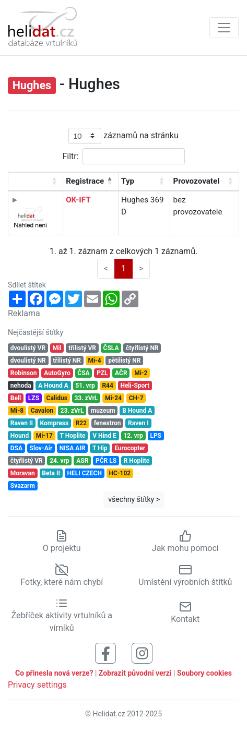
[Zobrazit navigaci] (224, 27)
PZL (102, 373)
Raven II (21, 423)
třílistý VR (82, 348)
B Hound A (137, 410)
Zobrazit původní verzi (135, 673)
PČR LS (106, 460)
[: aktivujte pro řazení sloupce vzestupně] (35, 181)
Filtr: (123, 156)
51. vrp (85, 385)
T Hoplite (73, 435)
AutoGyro (57, 373)
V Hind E (104, 435)
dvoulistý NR (28, 360)
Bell (15, 398)
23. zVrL (72, 410)
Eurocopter (129, 448)
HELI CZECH (84, 473)
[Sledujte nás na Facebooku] (105, 653)
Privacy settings (37, 685)
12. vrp (133, 435)
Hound (19, 435)
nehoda (20, 385)
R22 (81, 423)
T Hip (100, 448)
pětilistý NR (124, 360)
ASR (82, 460)
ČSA (83, 373)
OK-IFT (78, 200)
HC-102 (120, 473)
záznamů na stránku (123, 136)
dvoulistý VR (27, 348)
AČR (121, 373)
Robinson (23, 373)
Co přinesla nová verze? (54, 673)
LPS (155, 435)
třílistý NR (66, 360)
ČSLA (111, 348)
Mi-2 (140, 373)
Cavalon (42, 410)
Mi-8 (16, 410)
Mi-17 (44, 435)
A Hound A (53, 385)
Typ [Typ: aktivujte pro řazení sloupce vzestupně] (127, 181)
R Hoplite (137, 460)
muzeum (103, 410)
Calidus (56, 398)
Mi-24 (113, 398)
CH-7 (136, 398)
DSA (16, 448)
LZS (33, 398)
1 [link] (123, 268)
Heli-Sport (134, 385)
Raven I (138, 423)
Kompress (54, 423)
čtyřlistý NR (142, 348)
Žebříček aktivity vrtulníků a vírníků (61, 615)
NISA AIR (73, 448)
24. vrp (59, 460)
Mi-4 (94, 360)
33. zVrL (86, 398)
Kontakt (185, 612)
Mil (57, 348)
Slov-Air (41, 448)
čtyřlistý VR (26, 460)
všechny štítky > (134, 499)
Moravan (22, 473)
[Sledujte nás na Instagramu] (142, 653)
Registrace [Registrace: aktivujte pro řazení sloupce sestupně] (85, 181)
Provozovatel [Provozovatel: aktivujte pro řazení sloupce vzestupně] (196, 181)
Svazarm (22, 485)
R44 (107, 385)
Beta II (51, 473)
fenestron (107, 423)
